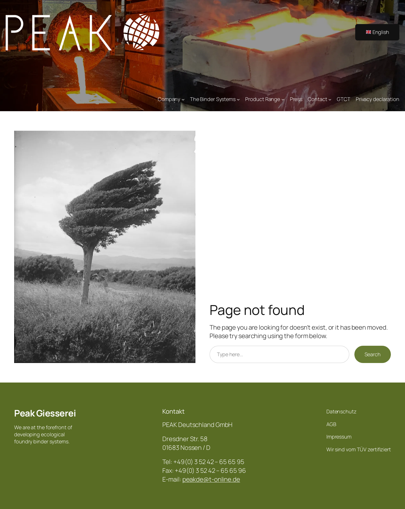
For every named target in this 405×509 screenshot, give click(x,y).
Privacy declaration (377, 99)
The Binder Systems (213, 99)
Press (296, 99)
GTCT (343, 99)
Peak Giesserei (45, 413)
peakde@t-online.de (211, 479)
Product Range (262, 99)
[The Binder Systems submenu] (238, 99)
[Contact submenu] (329, 99)
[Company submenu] (183, 99)
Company (169, 99)
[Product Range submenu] (283, 99)
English (377, 32)
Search (373, 354)
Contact (317, 99)
